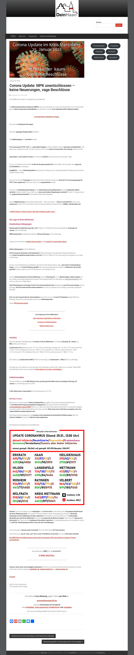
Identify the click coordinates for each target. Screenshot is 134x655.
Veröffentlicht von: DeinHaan (19, 95)
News (11, 75)
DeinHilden (30, 607)
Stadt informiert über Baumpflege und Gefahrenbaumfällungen (33, 636)
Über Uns (22, 36)
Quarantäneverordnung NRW (21, 407)
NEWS (13, 36)
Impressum (32, 36)
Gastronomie (99, 57)
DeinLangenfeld (41, 607)
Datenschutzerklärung (48, 36)
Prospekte (114, 46)
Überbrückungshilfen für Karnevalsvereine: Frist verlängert (62, 642)
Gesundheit (113, 57)
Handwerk (111, 52)
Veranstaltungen (99, 46)
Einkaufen (99, 52)
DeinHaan (68, 607)
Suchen (98, 22)
